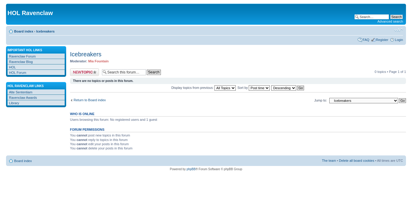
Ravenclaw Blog (21, 62)
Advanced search (390, 21)
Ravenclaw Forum (22, 56)
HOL (12, 67)
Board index (23, 31)
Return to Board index (90, 100)
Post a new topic (84, 72)
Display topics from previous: (203, 87)
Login (399, 40)
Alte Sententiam (20, 92)
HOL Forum (17, 72)
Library (14, 103)
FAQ (366, 40)
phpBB (190, 169)
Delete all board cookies (356, 160)
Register (382, 40)
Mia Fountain (98, 61)
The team (329, 160)
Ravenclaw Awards (23, 97)
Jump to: (320, 100)
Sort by (253, 87)
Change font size (398, 30)
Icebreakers (45, 31)
